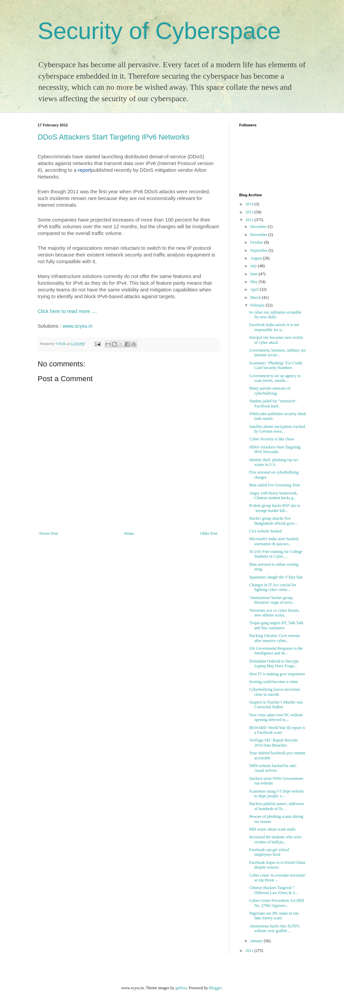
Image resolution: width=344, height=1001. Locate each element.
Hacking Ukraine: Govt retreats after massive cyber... (274, 638)
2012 (250, 219)
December (259, 226)
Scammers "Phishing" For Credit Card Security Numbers (275, 365)
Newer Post (48, 533)
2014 (250, 204)
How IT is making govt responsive (277, 674)
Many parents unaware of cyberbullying (269, 390)
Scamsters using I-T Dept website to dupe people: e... (276, 793)
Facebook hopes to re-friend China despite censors (277, 865)
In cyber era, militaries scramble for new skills (275, 314)
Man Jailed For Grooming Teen (274, 485)
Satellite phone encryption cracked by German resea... (277, 429)
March (256, 297)
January (257, 940)
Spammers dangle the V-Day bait (276, 577)
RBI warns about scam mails (272, 829)
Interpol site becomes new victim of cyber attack (276, 340)
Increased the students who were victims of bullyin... (275, 839)
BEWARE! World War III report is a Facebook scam (277, 730)
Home (129, 533)
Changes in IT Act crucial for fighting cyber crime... (272, 587)
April (255, 289)
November (259, 234)
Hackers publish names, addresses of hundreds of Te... (276, 806)
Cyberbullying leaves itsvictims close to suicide (274, 691)
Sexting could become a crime (273, 681)
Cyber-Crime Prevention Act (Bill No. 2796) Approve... (276, 903)
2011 (250, 950)
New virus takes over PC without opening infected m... (276, 717)
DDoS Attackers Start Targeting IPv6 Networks (113, 137)
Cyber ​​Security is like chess (271, 439)
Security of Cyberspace (159, 31)
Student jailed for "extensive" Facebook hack (273, 403)
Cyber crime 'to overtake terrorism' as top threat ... (277, 877)
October (257, 242)
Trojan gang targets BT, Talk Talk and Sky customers (276, 625)
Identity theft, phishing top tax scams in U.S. (273, 462)
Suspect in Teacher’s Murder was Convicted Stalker (276, 704)
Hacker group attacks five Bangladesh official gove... (273, 520)
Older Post (208, 533)
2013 (250, 212)
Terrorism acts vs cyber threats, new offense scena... (274, 612)
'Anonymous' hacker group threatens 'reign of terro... (272, 600)
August (256, 258)
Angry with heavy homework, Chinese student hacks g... (273, 495)
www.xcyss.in (77, 326)
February (258, 305)
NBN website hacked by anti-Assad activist (273, 768)
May (254, 281)
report (84, 170)
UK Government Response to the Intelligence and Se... (276, 650)
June (254, 274)
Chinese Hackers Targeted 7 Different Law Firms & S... (273, 890)
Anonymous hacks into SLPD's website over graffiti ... (274, 928)
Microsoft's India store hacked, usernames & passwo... (274, 541)
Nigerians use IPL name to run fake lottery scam (274, 915)
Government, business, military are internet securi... (277, 352)
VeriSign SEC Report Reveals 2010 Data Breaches (273, 742)
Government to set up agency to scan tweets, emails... (275, 378)
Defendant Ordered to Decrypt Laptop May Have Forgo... (273, 663)
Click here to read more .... (68, 311)
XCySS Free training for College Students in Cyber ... (275, 554)
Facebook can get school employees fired (269, 852)
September (259, 250)
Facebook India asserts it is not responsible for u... (274, 327)
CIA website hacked (265, 531)
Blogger (215, 988)
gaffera (181, 988)
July (254, 266)
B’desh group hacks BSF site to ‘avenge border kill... (274, 508)
